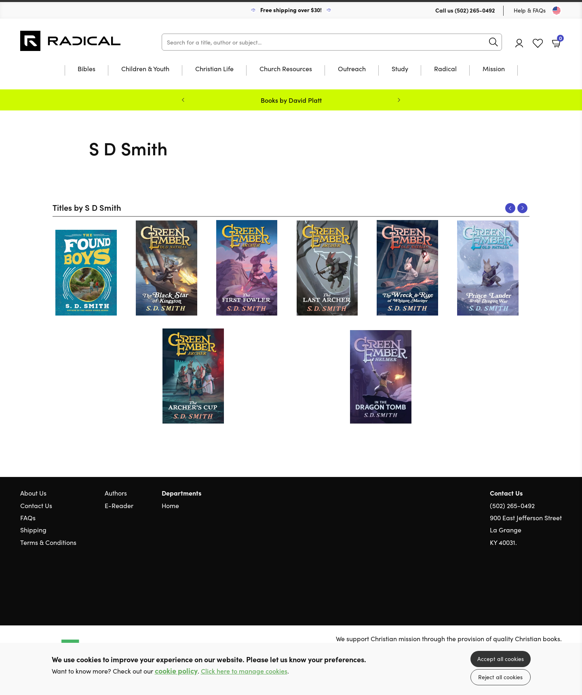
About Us (33, 492)
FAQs (28, 517)
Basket (559, 40)
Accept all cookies (500, 659)
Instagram (558, 581)
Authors (116, 492)
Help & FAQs (530, 10)
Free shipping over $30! (291, 10)
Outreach (352, 69)
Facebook (544, 580)
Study (400, 69)
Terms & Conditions (48, 542)
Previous (510, 208)
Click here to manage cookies (244, 671)
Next (522, 208)
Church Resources (285, 69)
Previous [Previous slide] (183, 100)
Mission (494, 69)
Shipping (33, 529)
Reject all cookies (500, 677)
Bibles (86, 69)
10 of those (70, 41)
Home (170, 505)
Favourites (538, 43)
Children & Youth (145, 69)
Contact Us (36, 505)
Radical (445, 69)
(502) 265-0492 (475, 10)
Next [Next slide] (399, 100)
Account (519, 43)
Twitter (529, 581)
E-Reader (119, 505)
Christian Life (214, 69)
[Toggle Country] (556, 10)
